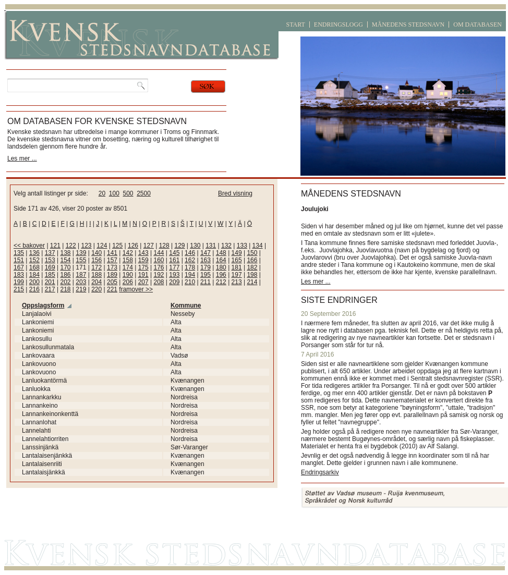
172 (96, 267)
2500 (144, 193)
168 (34, 267)
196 (221, 274)
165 (237, 260)
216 (34, 289)
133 (242, 245)
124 (101, 245)
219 (81, 289)
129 (179, 245)
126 (133, 245)
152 (34, 260)
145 (174, 252)
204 (96, 282)
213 (237, 282)
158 (128, 260)
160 (158, 260)
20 (102, 193)
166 (252, 260)
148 (221, 252)
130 (195, 245)
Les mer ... (22, 158)
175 (143, 267)
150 (252, 252)
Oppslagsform (43, 305)
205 (112, 282)
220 (96, 289)
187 (81, 274)
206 (128, 282)
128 (164, 245)
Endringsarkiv (320, 472)
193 (174, 274)
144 (158, 252)
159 (143, 260)
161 (174, 260)
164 (221, 260)
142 (128, 252)
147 (205, 252)
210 (190, 282)
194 (190, 274)
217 (50, 289)
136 (34, 252)
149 (237, 252)
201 (50, 282)
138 (65, 252)
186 (65, 274)
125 (117, 245)
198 (252, 274)
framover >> (136, 289)
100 (114, 193)
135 (19, 252)
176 (158, 267)
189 (112, 274)
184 (34, 274)
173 (112, 267)
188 (96, 274)
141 (112, 252)
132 (226, 245)
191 (143, 274)
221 (112, 289)
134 (257, 245)
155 (81, 260)
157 (112, 260)
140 (96, 252)
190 (128, 274)
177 (174, 267)
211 (205, 282)
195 (205, 274)
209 (174, 282)
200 (34, 282)
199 (19, 282)
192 (158, 274)
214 (252, 282)
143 (143, 252)
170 (65, 267)
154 (65, 260)
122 (71, 245)
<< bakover (29, 245)
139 (81, 252)
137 (50, 252)
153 (50, 260)
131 (210, 245)
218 (65, 289)
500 (128, 193)
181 (237, 267)
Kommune (186, 305)
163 (205, 260)
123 (86, 245)
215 (19, 289)
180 (221, 267)
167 (19, 267)
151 (19, 260)
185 (50, 274)
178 (190, 267)
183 (19, 274)
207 (143, 282)
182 (252, 267)
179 (205, 267)
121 (55, 245)
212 (221, 282)
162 (190, 260)
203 (81, 282)
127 (148, 245)
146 (190, 252)
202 (65, 282)
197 (237, 274)
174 (128, 267)
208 (158, 282)
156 (96, 260)
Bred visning (235, 193)
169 (50, 267)
